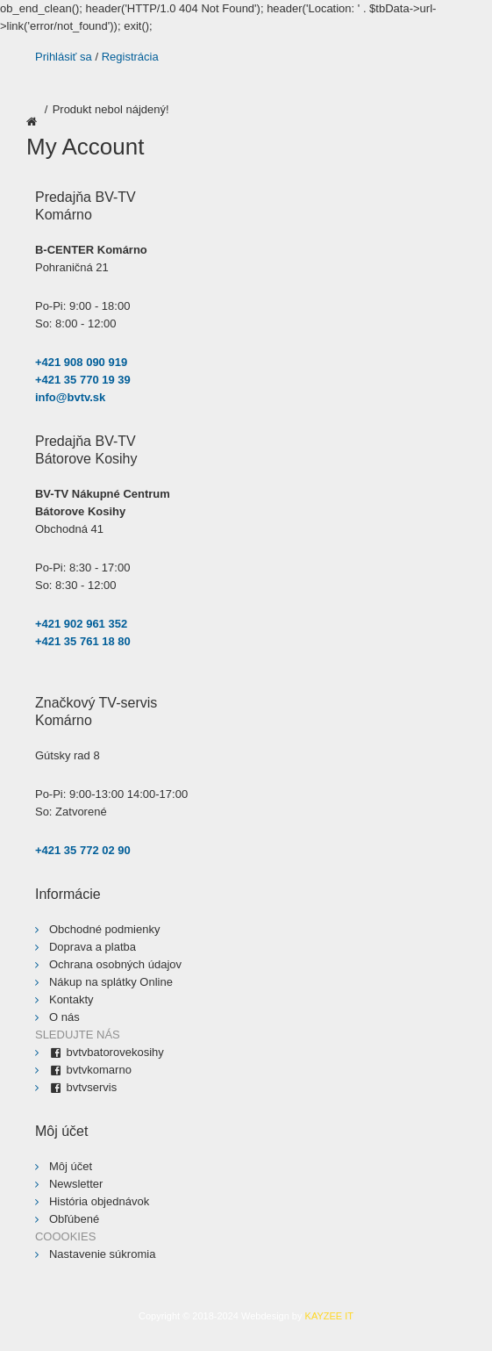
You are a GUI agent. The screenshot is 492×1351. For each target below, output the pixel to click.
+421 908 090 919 (81, 362)
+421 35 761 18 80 (83, 641)
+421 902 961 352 (81, 623)
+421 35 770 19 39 (83, 379)
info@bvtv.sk (70, 397)
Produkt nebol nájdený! (111, 109)
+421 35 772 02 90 (83, 850)
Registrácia (130, 56)
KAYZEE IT (329, 1316)
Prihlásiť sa (63, 56)
